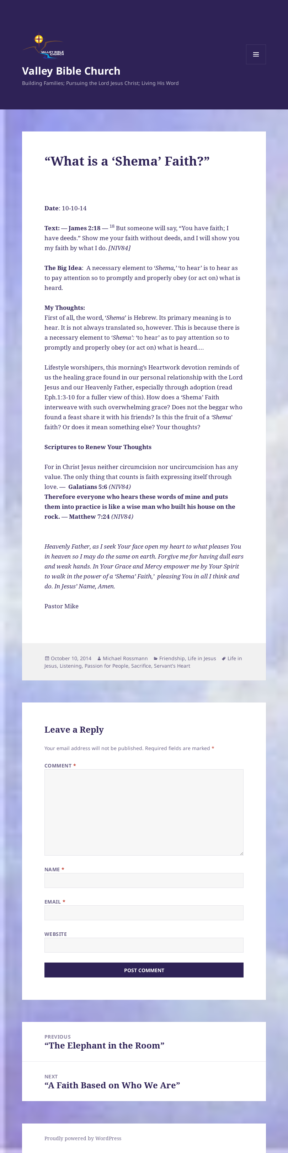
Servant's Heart (172, 665)
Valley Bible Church (71, 70)
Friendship (172, 658)
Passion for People (106, 665)
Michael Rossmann (125, 658)
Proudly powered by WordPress (82, 1138)
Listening (71, 665)
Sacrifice (141, 665)
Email (55, 901)
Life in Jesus (202, 658)
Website (55, 934)
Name (54, 869)
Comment (60, 765)
